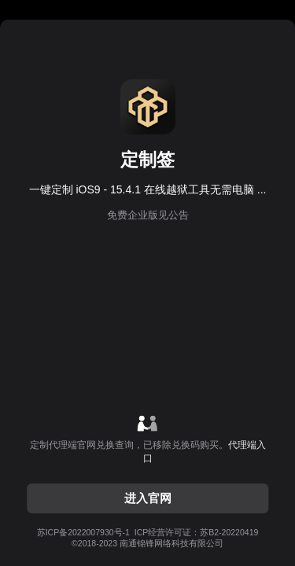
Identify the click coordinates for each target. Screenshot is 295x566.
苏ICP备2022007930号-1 (83, 532)
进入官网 (147, 498)
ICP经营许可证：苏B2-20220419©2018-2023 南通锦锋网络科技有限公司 (148, 537)
